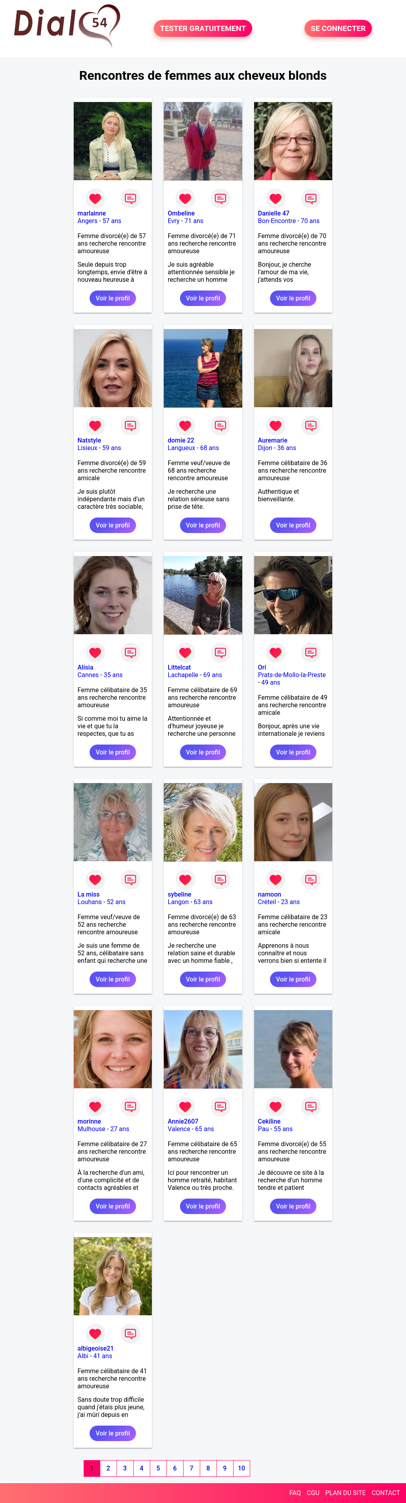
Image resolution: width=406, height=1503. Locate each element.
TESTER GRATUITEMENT (203, 28)
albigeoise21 (96, 1348)
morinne (89, 1121)
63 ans (203, 902)
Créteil (267, 902)
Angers (88, 221)
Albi (83, 1356)
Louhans (90, 902)
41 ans (102, 1356)
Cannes (88, 675)
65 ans (204, 1129)
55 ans (283, 1129)
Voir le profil (113, 298)
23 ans (290, 902)
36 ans (286, 448)
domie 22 (181, 440)
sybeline (179, 894)
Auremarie (272, 440)
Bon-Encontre (277, 221)
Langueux (181, 448)
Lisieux (88, 448)
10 (241, 1468)
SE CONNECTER (338, 28)
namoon (270, 894)
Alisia (86, 667)
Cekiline (269, 1121)
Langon (178, 902)
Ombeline (181, 213)
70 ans (310, 221)
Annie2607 (183, 1121)
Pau (263, 1129)
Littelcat (179, 667)
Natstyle (89, 440)
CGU (313, 1493)
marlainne (92, 213)
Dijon (265, 448)
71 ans (193, 221)
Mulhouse (91, 1129)
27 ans (119, 1129)
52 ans (116, 902)
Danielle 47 (274, 213)
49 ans (270, 682)
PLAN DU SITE (346, 1493)
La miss (89, 894)
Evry (174, 221)
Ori (262, 667)
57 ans (111, 221)
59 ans (111, 448)
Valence (179, 1129)
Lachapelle (183, 675)
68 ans (209, 448)
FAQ (295, 1493)
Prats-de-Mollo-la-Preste (292, 675)
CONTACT (386, 1493)
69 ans (212, 675)
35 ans (113, 675)
